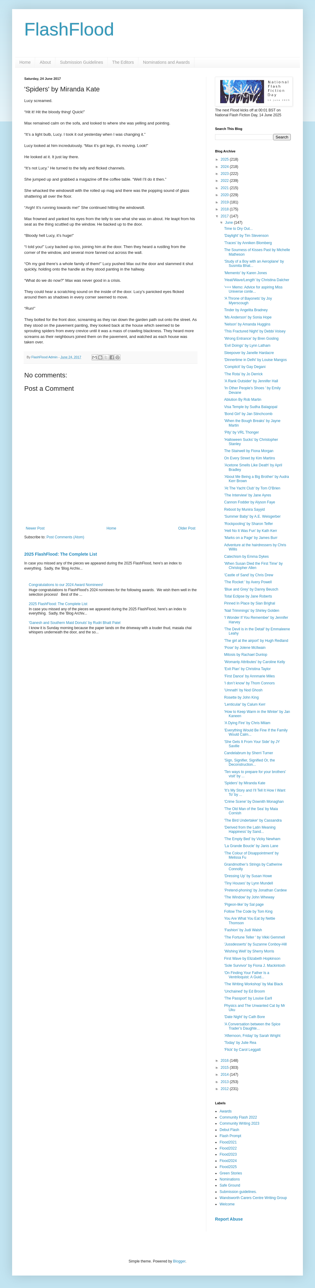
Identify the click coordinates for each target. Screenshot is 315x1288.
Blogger (179, 1261)
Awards (226, 1111)
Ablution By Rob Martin (242, 399)
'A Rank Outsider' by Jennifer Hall (251, 381)
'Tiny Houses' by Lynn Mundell (248, 883)
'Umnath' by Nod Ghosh (243, 690)
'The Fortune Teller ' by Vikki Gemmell (254, 937)
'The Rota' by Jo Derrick (243, 374)
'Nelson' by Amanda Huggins (247, 324)
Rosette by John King (241, 697)
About (45, 62)
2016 (225, 1060)
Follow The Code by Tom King (248, 911)
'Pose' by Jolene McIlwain (245, 648)
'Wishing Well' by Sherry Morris (249, 951)
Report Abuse (229, 1219)
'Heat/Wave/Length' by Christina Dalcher (256, 280)
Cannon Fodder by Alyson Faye (249, 502)
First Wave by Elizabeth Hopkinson (252, 958)
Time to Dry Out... (238, 229)
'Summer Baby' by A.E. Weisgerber (252, 516)
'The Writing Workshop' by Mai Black (253, 984)
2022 (225, 181)
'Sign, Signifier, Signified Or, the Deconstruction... (249, 762)
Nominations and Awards (166, 62)
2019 (225, 202)
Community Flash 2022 (238, 1117)
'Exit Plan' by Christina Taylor (247, 669)
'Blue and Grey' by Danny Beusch (251, 589)
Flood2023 (228, 1154)
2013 (225, 1082)
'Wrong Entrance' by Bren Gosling (251, 338)
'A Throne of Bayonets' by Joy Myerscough (248, 300)
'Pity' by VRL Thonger (241, 432)
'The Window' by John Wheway (249, 897)
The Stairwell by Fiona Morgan (249, 451)
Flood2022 (228, 1148)
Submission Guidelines (81, 62)
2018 (225, 209)
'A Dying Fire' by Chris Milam (247, 723)
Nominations (230, 1179)
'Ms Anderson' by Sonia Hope (248, 317)
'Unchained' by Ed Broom (244, 991)
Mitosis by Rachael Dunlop (245, 655)
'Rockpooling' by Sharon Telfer (248, 524)
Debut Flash (229, 1130)
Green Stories (231, 1173)
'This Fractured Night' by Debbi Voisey (255, 331)
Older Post (186, 528)
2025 (225, 159)
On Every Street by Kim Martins (249, 458)
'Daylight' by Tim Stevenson (246, 235)
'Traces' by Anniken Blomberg (248, 243)
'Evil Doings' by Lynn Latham (247, 345)
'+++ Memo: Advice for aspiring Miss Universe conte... (253, 289)
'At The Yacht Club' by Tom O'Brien (252, 488)
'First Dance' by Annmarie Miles (249, 676)
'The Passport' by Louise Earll (248, 998)
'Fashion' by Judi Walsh (243, 930)
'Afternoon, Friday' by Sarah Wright (252, 1036)
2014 (225, 1074)
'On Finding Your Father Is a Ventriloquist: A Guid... (246, 975)
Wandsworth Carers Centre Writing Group (253, 1198)
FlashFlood (69, 29)
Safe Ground (230, 1185)
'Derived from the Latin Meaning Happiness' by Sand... (250, 829)
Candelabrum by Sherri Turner (248, 753)
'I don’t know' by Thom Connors (249, 683)
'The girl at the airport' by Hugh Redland (256, 641)
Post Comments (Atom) (65, 537)
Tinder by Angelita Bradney (246, 310)
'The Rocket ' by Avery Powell (248, 582)
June (229, 222)
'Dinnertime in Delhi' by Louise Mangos (255, 360)
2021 (225, 188)
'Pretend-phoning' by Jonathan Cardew (255, 890)
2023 (225, 174)
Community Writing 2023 (239, 1123)
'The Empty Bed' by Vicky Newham (252, 839)
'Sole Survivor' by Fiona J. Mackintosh (254, 965)
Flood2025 (228, 1167)
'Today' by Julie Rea (240, 1043)
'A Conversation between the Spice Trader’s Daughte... (252, 1026)
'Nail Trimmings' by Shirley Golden (251, 610)
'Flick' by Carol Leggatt (242, 1050)
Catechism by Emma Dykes (246, 556)
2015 (225, 1067)
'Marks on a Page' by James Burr (250, 538)
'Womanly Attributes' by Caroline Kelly (254, 662)
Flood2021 (228, 1142)
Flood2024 (228, 1161)
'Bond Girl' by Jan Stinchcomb (248, 414)
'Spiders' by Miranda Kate (244, 783)
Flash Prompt (230, 1136)
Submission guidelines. (238, 1192)
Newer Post (35, 528)
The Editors (123, 62)
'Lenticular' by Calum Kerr (245, 704)
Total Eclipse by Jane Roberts (248, 596)
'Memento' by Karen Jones (245, 273)
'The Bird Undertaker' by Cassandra (253, 820)
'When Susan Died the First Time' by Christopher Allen (253, 565)
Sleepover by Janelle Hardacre (249, 353)
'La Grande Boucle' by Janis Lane (251, 846)
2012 (225, 1089)
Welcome (227, 1204)
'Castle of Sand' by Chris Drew (248, 575)
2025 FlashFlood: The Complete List (60, 554)
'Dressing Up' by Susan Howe (248, 876)
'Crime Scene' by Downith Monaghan (254, 801)
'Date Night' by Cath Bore (244, 1017)
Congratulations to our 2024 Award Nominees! (66, 585)
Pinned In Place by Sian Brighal (249, 603)
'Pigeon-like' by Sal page (244, 904)
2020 (225, 195)
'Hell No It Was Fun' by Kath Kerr (250, 531)
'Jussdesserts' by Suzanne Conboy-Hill (255, 944)
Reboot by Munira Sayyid (244, 509)
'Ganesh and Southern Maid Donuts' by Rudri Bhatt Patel (75, 623)
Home (25, 62)
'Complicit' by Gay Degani (245, 367)
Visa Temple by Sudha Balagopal (250, 407)
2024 (225, 167)
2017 (225, 216)
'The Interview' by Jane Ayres (247, 495)
